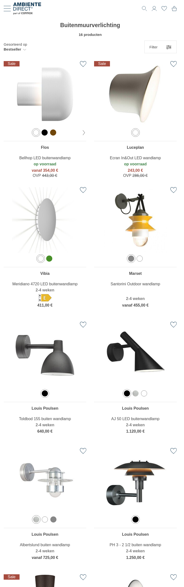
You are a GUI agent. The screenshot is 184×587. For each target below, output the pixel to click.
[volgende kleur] (83, 133)
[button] (15, 47)
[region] (45, 120)
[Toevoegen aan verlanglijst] (83, 64)
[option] (36, 132)
